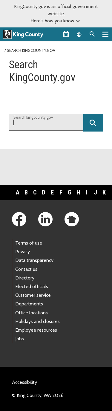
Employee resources (36, 330)
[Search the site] (92, 34)
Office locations (31, 313)
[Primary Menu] (105, 34)
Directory (24, 278)
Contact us (26, 269)
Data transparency (34, 260)
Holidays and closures (37, 321)
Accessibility (24, 382)
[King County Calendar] (66, 34)
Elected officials (31, 286)
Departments (29, 304)
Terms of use (28, 243)
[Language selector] (79, 34)
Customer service (33, 295)
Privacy (22, 251)
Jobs (19, 339)
